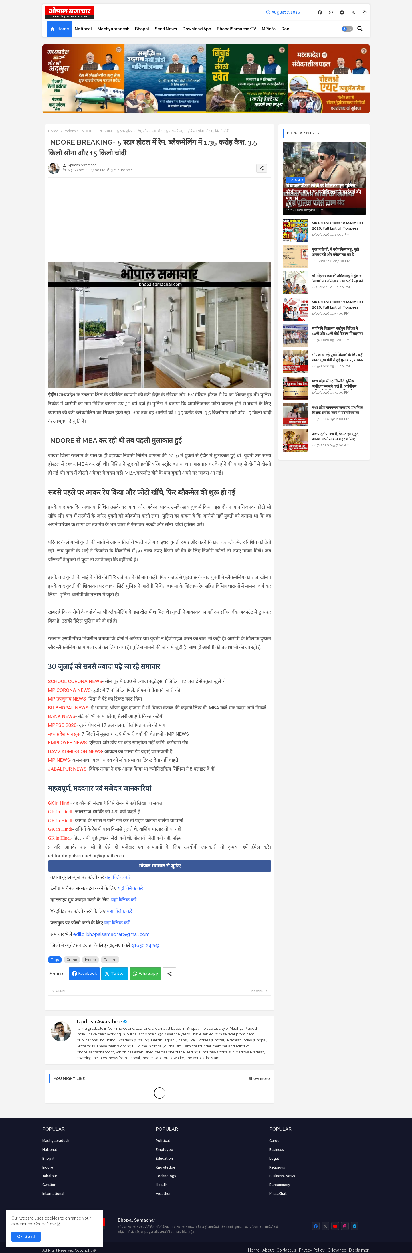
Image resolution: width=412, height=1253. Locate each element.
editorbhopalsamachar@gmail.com (111, 934)
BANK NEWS (62, 716)
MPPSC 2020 (62, 725)
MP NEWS (59, 760)
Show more (259, 1078)
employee (164, 1150)
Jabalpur (49, 1176)
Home (63, 29)
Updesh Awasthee (99, 1022)
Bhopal (142, 29)
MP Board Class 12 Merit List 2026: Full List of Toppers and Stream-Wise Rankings (337, 307)
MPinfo (269, 29)
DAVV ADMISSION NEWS (75, 751)
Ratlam (69, 131)
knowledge (165, 1167)
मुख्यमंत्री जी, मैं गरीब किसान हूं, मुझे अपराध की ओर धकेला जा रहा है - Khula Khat (335, 254)
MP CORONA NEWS (69, 690)
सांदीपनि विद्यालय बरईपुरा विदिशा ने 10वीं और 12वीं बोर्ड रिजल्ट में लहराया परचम (337, 333)
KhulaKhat (278, 1194)
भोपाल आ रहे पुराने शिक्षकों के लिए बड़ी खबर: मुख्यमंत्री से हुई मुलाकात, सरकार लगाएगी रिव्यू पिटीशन (337, 360)
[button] (347, 29)
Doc (285, 29)
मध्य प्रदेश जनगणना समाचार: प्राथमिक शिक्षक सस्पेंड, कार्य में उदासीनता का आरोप (337, 412)
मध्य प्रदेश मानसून (63, 734)
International (53, 1194)
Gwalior (48, 1185)
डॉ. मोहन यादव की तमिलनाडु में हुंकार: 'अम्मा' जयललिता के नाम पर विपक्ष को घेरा (337, 281)
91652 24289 (145, 945)
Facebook (87, 973)
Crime (72, 960)
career (275, 1141)
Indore (90, 960)
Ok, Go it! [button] (26, 1236)
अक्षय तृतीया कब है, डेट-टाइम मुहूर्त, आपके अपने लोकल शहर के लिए (335, 436)
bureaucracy (279, 1185)
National (83, 29)
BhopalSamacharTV (236, 29)
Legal (274, 1159)
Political (163, 1141)
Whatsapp (148, 973)
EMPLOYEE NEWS (67, 742)
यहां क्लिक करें (117, 877)
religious (277, 1167)
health (161, 1185)
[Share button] (169, 973)
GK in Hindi (59, 803)
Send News (166, 29)
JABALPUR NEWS (67, 769)
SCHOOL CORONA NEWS (75, 681)
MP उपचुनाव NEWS (67, 699)
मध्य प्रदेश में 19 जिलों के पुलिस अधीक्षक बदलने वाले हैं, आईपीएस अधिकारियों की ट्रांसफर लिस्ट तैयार (334, 386)
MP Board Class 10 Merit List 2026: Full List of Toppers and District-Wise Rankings (337, 228)
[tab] (59, 29)
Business (276, 1150)
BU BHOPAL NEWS (68, 708)
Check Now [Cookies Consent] (45, 1224)
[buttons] (319, 12)
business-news (282, 1176)
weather (163, 1194)
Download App (197, 29)
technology (166, 1176)
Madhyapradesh (113, 29)
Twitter (118, 973)
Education (164, 1159)
